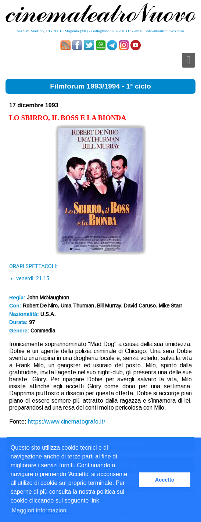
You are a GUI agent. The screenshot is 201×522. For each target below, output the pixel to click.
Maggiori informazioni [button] (40, 510)
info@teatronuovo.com (165, 31)
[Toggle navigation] (188, 60)
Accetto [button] (165, 480)
